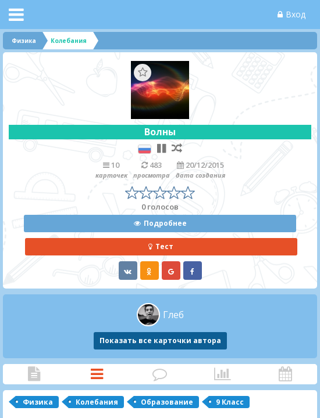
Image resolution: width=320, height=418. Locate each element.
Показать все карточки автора (160, 340)
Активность (285, 374)
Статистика (222, 374)
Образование (167, 402)
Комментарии (159, 374)
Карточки (97, 374)
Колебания (97, 402)
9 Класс (230, 402)
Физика (38, 402)
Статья (34, 374)
